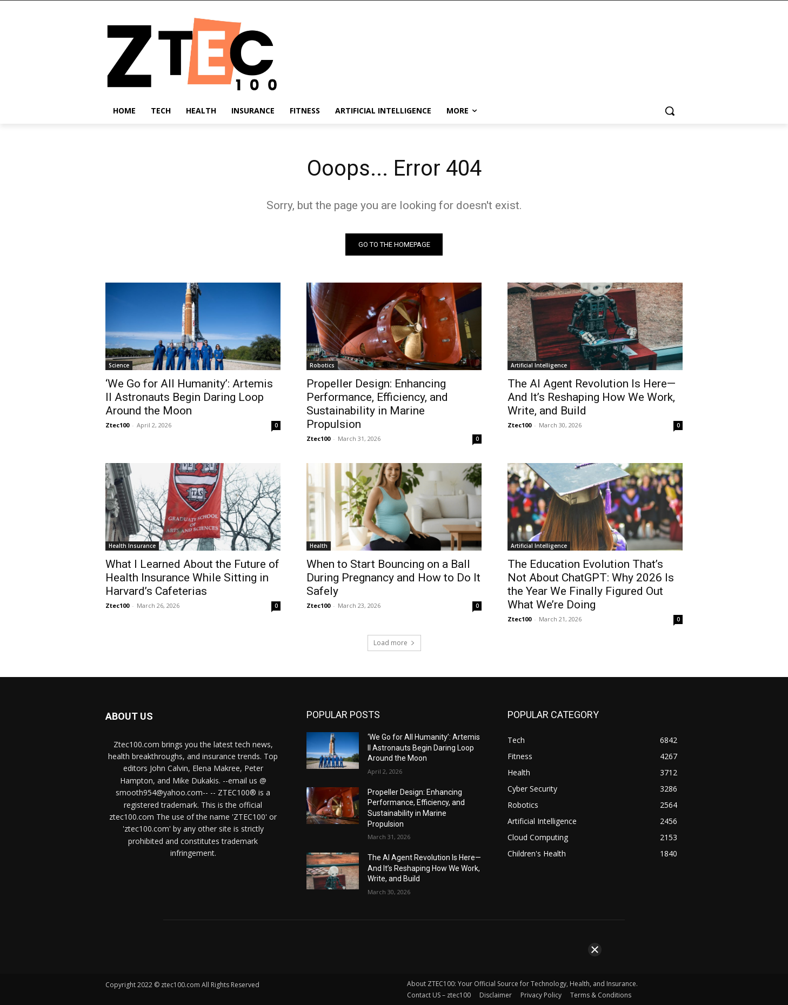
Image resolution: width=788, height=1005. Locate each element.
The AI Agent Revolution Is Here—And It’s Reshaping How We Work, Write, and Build (591, 397)
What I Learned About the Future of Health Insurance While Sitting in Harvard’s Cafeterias (192, 578)
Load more (394, 642)
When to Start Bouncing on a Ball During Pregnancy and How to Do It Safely (393, 578)
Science (119, 365)
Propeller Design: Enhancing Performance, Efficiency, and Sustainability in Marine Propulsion (377, 404)
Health (319, 546)
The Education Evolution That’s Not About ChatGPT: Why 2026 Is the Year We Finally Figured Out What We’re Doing (590, 584)
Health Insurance (132, 546)
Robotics (322, 365)
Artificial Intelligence (539, 365)
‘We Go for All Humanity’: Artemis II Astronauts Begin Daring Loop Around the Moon (189, 397)
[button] (670, 111)
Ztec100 (117, 425)
